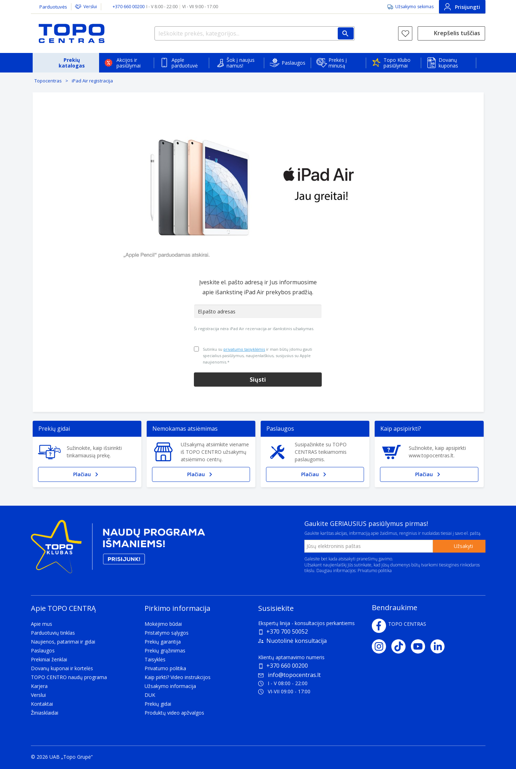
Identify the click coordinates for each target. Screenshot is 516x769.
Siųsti (258, 379)
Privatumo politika (375, 571)
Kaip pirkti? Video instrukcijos (178, 677)
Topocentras (48, 80)
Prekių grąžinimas (165, 650)
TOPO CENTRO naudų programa (69, 677)
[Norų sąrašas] (405, 33)
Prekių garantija (163, 641)
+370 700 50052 (287, 631)
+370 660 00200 (287, 665)
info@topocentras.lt (289, 675)
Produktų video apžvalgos (174, 712)
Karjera (39, 686)
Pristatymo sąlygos (167, 632)
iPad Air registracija (92, 80)
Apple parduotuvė (185, 63)
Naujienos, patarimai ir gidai (63, 641)
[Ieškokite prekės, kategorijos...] (254, 33)
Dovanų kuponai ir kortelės (62, 668)
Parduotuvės (53, 7)
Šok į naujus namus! (241, 63)
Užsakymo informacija (170, 686)
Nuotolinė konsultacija (296, 641)
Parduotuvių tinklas (53, 632)
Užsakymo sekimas (414, 7)
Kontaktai (42, 703)
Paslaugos (293, 62)
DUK (150, 695)
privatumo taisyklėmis (244, 349)
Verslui (90, 7)
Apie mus (41, 624)
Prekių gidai (158, 703)
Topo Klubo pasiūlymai (397, 63)
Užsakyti (463, 546)
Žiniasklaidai (44, 712)
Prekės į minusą (337, 63)
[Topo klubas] (118, 549)
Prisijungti (462, 6)
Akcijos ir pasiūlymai (128, 63)
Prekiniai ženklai (49, 659)
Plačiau (87, 474)
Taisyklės (155, 659)
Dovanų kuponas (448, 63)
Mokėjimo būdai (163, 624)
